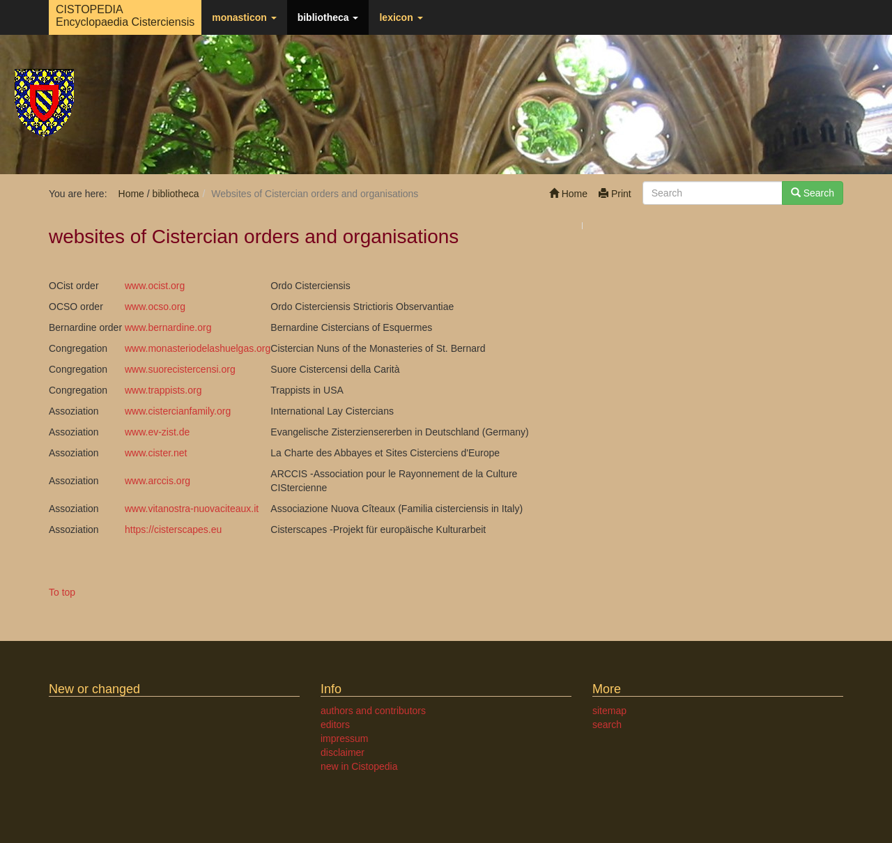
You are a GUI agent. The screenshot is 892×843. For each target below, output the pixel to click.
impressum (344, 738)
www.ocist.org (155, 285)
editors (335, 724)
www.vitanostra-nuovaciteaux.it (192, 508)
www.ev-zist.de (157, 432)
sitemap (609, 710)
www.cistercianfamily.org (178, 411)
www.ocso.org (155, 306)
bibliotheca (328, 17)
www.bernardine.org (168, 327)
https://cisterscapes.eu (173, 529)
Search (812, 193)
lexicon (400, 17)
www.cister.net (156, 452)
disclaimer (342, 752)
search (607, 724)
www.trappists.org (163, 390)
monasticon (244, 17)
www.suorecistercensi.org (180, 369)
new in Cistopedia (359, 766)
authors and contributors (373, 710)
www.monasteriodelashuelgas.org (197, 348)
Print (615, 193)
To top (62, 592)
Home (568, 193)
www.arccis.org (157, 480)
